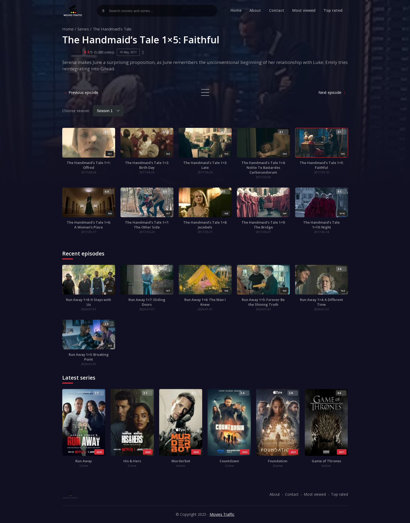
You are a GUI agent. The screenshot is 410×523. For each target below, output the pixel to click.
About (255, 10)
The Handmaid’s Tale (112, 29)
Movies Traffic (222, 514)
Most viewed (303, 10)
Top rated (332, 10)
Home (236, 10)
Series (83, 29)
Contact (276, 10)
